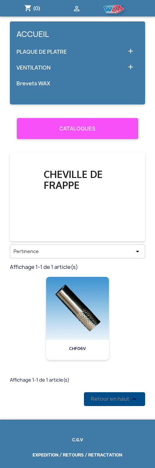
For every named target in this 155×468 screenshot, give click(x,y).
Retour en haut (114, 399)
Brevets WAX (33, 83)
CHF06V (77, 348)
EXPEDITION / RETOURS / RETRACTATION (77, 454)
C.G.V (77, 439)
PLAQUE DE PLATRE (41, 51)
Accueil (32, 34)
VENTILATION (33, 67)
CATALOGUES (77, 128)
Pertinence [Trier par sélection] (77, 251)
